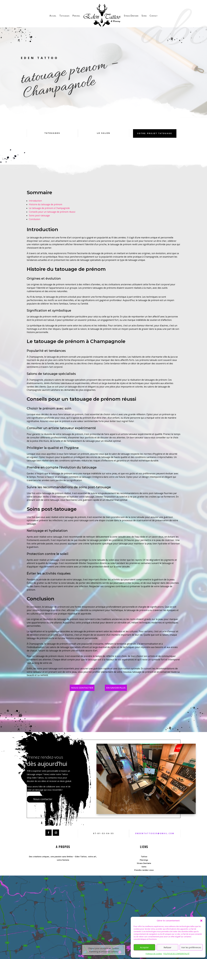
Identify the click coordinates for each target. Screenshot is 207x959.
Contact (153, 15)
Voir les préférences (191, 947)
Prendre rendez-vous (144, 874)
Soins (144, 15)
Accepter (144, 947)
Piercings (144, 863)
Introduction (35, 204)
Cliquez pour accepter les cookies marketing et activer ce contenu (103, 954)
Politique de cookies (154, 953)
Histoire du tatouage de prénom (45, 208)
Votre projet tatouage (154, 137)
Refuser (167, 947)
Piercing (76, 15)
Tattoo (144, 860)
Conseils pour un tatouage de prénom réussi (52, 215)
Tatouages (64, 15)
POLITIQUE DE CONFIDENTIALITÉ (176, 953)
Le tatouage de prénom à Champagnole (49, 212)
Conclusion (34, 223)
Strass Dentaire (131, 15)
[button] (201, 920)
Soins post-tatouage (39, 219)
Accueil (53, 15)
